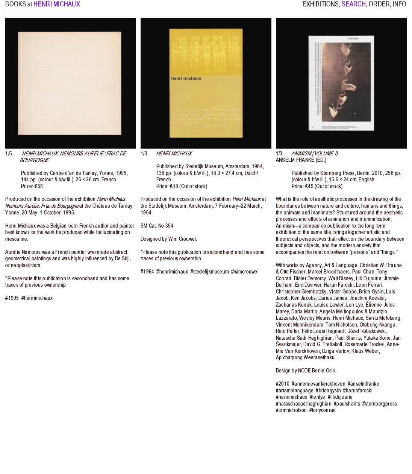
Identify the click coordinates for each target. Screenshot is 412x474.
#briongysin (328, 390)
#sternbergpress (379, 403)
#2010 (282, 383)
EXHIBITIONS (321, 8)
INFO (399, 8)
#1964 (147, 271)
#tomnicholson (291, 410)
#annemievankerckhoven (318, 383)
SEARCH (354, 8)
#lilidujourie (340, 396)
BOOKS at (18, 8)
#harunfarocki (358, 390)
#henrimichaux (37, 298)
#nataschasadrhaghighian (304, 403)
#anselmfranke (363, 383)
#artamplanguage (295, 390)
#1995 (12, 298)
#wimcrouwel (244, 271)
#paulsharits (347, 403)
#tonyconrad (322, 410)
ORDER (379, 8)
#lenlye (318, 396)
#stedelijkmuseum (210, 271)
